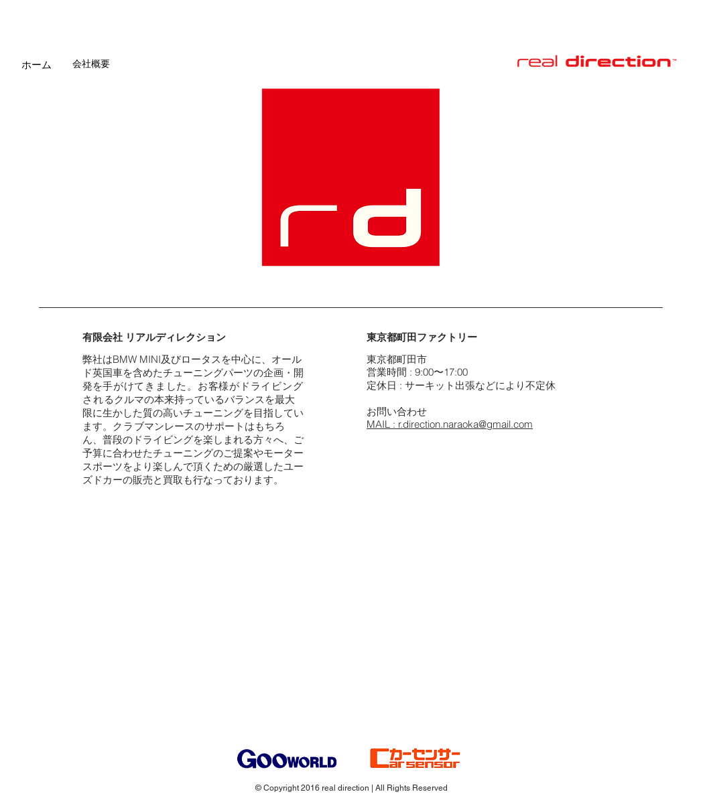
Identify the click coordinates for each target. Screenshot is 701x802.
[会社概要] (91, 64)
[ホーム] (36, 64)
